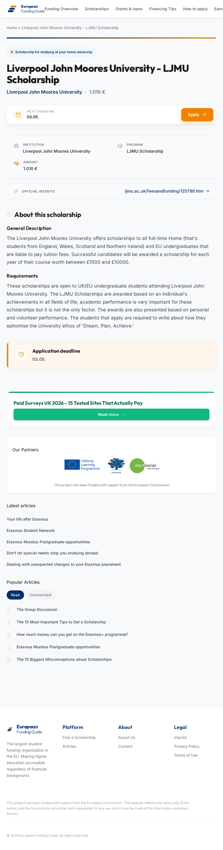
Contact (125, 746)
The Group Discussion (37, 609)
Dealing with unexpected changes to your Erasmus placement (64, 564)
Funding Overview (61, 8)
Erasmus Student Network (31, 530)
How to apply (195, 8)
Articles (69, 746)
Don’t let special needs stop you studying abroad (52, 553)
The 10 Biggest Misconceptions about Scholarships (64, 659)
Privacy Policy (186, 746)
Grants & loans (129, 8)
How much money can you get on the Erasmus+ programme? (72, 634)
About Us (126, 737)
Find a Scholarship (79, 737)
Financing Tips (163, 8)
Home (12, 27)
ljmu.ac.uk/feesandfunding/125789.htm (167, 191)
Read (17, 594)
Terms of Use (186, 755)
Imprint (180, 737)
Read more (111, 414)
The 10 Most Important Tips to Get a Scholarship (61, 621)
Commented (40, 595)
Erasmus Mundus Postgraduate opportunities (48, 541)
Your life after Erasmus (27, 519)
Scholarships (97, 8)
